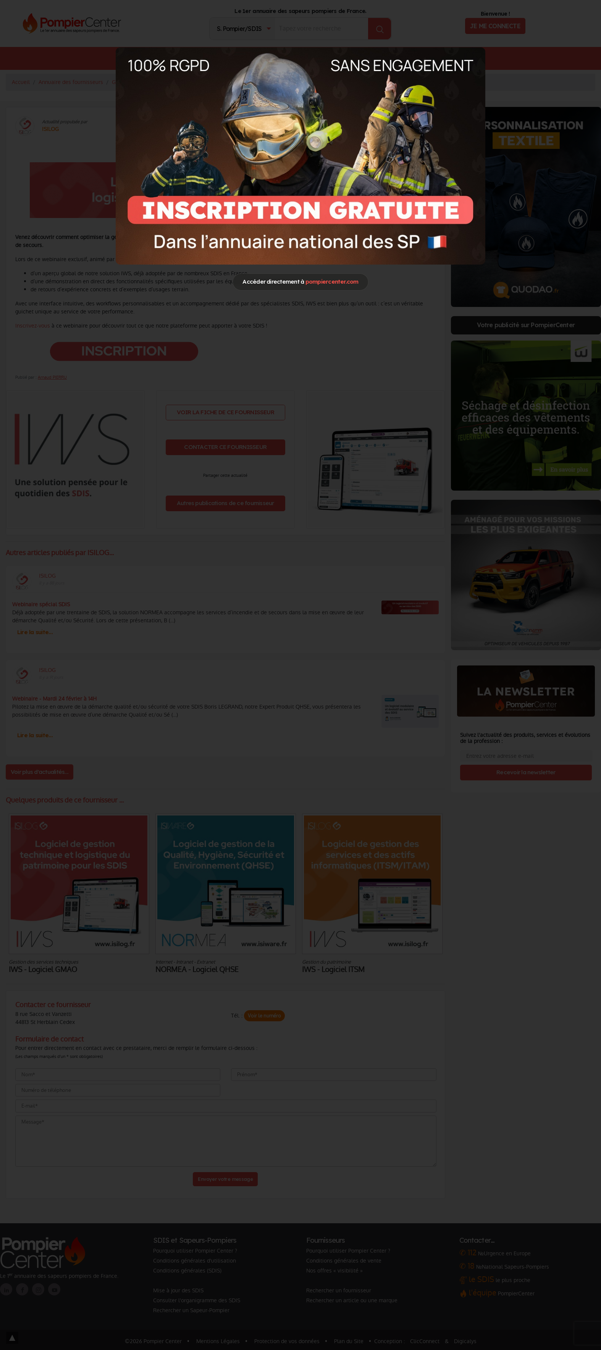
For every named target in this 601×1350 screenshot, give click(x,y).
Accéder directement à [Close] (300, 281)
